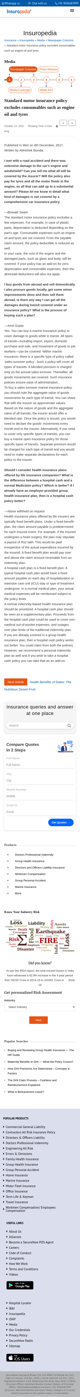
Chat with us (39, 3)
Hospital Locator (20, 1303)
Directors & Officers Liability (25, 1138)
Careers (14, 1248)
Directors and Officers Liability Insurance (40, 867)
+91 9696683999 (68, 3)
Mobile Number (16, 789)
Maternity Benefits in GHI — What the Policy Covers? (40, 1061)
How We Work (18, 1264)
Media (13, 1324)
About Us (15, 1231)
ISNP (12, 1319)
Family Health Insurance (22, 1159)
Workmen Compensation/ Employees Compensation (31, 1209)
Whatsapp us (12, 3)
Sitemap (14, 1346)
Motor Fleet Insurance (21, 1186)
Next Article (16, 682)
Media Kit (45, 90)
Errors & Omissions (19, 1154)
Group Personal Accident (30, 880)
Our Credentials (19, 1330)
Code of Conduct (20, 1253)
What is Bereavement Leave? (26, 1091)
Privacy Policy (18, 1335)
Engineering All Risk (19, 1148)
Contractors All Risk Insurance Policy (30, 1132)
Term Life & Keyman (19, 1197)
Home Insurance (17, 1175)
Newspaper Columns (23, 69)
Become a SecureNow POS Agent (31, 1242)
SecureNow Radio (21, 1341)
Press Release (48, 69)
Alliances (15, 1237)
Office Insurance (17, 1191)
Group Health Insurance (29, 861)
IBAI (12, 1308)
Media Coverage (20, 90)
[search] (69, 725)
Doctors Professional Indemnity (34, 854)
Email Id (11, 805)
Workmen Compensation (30, 874)
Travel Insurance (17, 1202)
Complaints (16, 1258)
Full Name (13, 758)
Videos (13, 1274)
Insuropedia (17, 1314)
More (18, 893)
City (9, 774)
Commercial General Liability (25, 1127)
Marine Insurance (25, 887)
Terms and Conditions (23, 1269)
